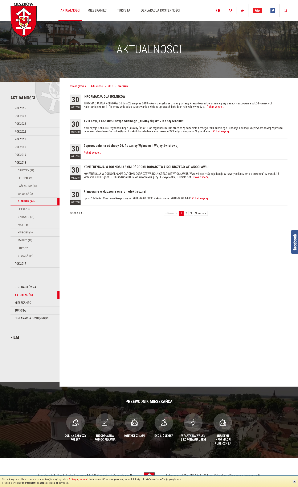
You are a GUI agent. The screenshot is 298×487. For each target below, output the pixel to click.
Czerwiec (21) (26, 216)
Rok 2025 (20, 108)
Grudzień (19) (26, 170)
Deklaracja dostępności (32, 318)
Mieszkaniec (23, 302)
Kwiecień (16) (25, 232)
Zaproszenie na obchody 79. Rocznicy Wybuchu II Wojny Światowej (131, 146)
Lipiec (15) (24, 209)
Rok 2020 (20, 147)
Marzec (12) (25, 240)
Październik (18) (27, 185)
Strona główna (25, 287)
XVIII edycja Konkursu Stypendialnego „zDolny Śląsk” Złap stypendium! (134, 121)
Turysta (20, 310)
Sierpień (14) (26, 201)
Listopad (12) (25, 178)
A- (242, 10)
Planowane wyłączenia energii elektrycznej (115, 191)
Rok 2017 (20, 263)
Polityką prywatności (78, 479)
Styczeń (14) (25, 255)
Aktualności (24, 295)
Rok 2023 (20, 123)
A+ (230, 10)
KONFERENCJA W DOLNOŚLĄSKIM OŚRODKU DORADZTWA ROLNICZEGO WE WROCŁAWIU (146, 167)
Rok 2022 (20, 131)
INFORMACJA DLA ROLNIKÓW (104, 97)
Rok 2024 (20, 116)
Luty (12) (23, 248)
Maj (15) (23, 224)
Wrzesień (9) (25, 193)
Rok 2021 (20, 139)
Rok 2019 (20, 155)
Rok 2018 (20, 162)
